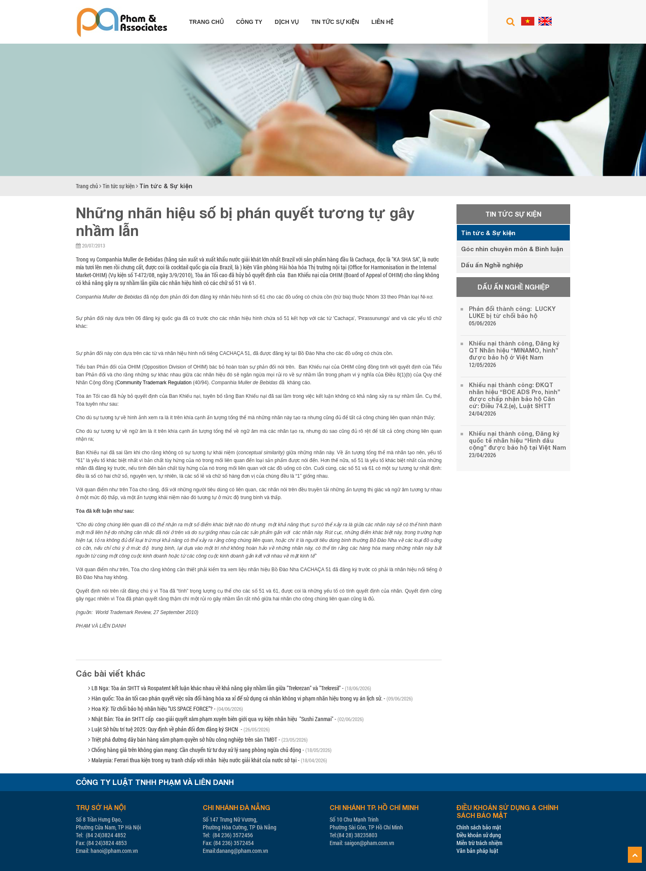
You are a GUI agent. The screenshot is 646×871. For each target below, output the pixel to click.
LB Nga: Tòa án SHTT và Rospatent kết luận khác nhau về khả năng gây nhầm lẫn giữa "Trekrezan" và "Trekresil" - (229, 688)
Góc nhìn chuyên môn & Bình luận (512, 248)
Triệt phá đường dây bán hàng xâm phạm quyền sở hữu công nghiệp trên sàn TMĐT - (198, 739)
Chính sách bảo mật (478, 827)
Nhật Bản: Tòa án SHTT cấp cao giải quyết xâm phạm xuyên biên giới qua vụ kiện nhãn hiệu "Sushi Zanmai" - (226, 719)
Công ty (249, 22)
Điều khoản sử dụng (478, 835)
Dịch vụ (287, 22)
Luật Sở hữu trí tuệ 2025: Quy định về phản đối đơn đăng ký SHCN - (179, 729)
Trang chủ (206, 22)
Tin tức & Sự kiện (165, 185)
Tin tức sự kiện (335, 22)
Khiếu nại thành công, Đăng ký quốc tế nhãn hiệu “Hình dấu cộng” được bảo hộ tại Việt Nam (517, 440)
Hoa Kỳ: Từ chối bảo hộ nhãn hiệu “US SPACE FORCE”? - (165, 708)
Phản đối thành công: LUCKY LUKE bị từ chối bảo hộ (512, 312)
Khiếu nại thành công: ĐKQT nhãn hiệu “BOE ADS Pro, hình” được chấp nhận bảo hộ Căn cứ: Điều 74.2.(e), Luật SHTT (514, 395)
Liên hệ (383, 22)
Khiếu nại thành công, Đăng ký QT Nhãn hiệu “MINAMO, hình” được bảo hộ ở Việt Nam (514, 350)
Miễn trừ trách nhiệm (479, 843)
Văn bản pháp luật (477, 851)
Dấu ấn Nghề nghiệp (492, 265)
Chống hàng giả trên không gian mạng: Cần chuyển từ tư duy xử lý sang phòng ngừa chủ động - (210, 750)
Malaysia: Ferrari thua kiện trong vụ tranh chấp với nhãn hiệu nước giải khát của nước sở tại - (207, 760)
